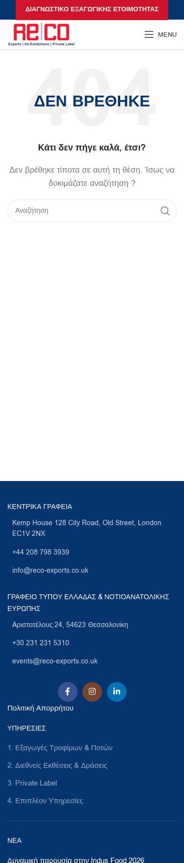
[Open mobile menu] (160, 34)
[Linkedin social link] (117, 692)
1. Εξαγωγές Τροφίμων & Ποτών (59, 748)
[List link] (92, 529)
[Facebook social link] (68, 692)
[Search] (92, 211)
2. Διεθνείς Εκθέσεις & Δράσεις (57, 765)
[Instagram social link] (92, 692)
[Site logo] (41, 34)
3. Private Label (32, 783)
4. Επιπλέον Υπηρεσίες (45, 801)
